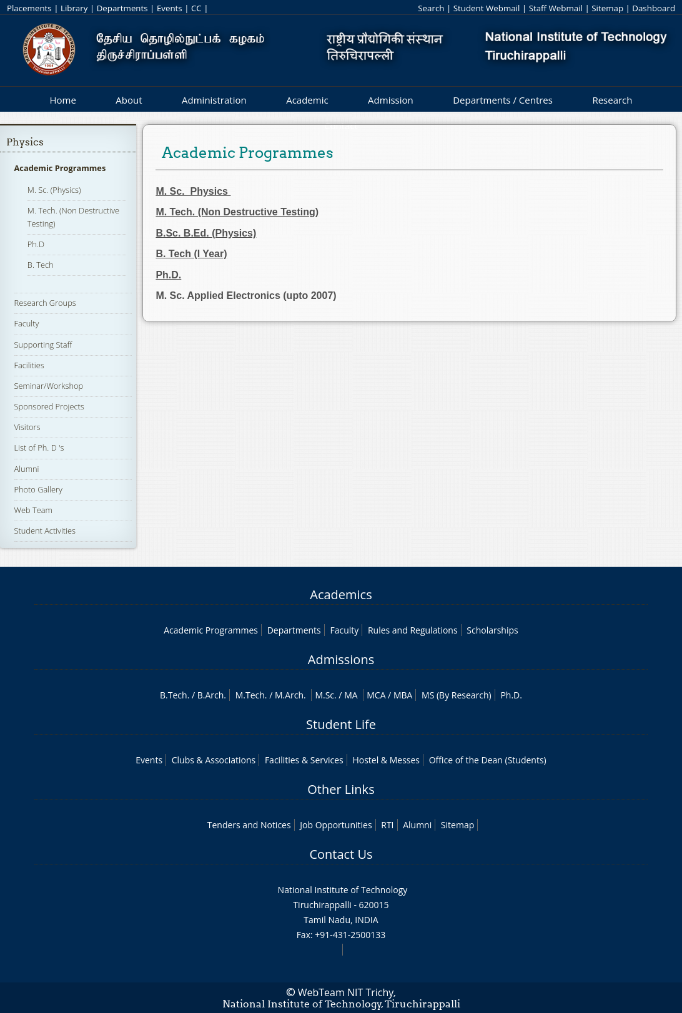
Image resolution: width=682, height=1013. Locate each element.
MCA (376, 695)
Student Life (341, 724)
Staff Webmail (556, 8)
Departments (122, 8)
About (129, 100)
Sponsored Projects (49, 406)
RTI (387, 825)
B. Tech (40, 264)
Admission (390, 100)
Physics (25, 142)
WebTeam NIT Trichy (346, 992)
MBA (403, 695)
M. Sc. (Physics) (54, 189)
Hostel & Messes (386, 760)
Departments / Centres (503, 100)
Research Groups (45, 302)
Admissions (341, 659)
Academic (307, 100)
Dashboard (653, 8)
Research (612, 100)
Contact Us (340, 854)
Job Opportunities (336, 825)
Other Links (340, 789)
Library (74, 8)
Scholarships (492, 630)
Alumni (26, 468)
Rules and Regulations (413, 630)
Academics (341, 594)
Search (431, 8)
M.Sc (324, 695)
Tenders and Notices (249, 825)
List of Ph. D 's (39, 447)
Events (169, 8)
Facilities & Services (304, 760)
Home (62, 100)
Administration (214, 100)
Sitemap (607, 8)
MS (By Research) (457, 695)
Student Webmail (486, 8)
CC (196, 8)
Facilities (29, 365)
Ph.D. (511, 695)
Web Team (33, 510)
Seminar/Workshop (49, 385)
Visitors (27, 427)
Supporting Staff (43, 344)
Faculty (26, 323)
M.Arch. (290, 695)
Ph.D (35, 244)
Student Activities (45, 530)
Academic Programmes (60, 168)
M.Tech (250, 695)
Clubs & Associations (214, 760)
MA (350, 695)
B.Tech (173, 695)
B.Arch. (211, 695)
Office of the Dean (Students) (487, 760)
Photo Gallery (38, 489)
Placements (29, 8)
